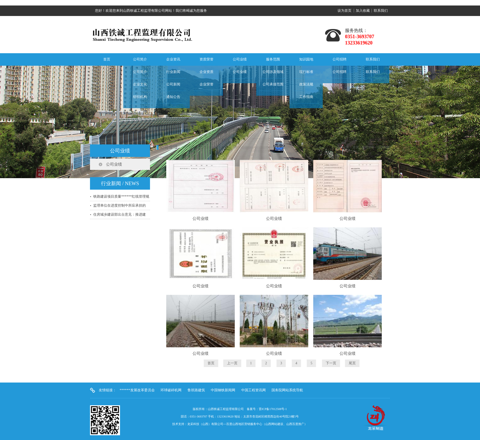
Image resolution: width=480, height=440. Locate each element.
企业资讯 (173, 59)
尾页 (352, 363)
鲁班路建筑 (196, 390)
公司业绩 (240, 59)
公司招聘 (339, 59)
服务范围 (273, 59)
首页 (106, 59)
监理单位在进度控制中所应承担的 (119, 205)
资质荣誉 (207, 59)
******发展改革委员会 (137, 390)
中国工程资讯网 (253, 390)
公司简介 (140, 59)
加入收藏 (363, 10)
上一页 (232, 363)
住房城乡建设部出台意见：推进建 (119, 214)
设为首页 (345, 10)
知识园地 (306, 59)
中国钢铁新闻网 (223, 390)
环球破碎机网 (171, 390)
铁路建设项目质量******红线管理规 (121, 196)
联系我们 (381, 10)
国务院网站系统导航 (287, 390)
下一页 (331, 363)
